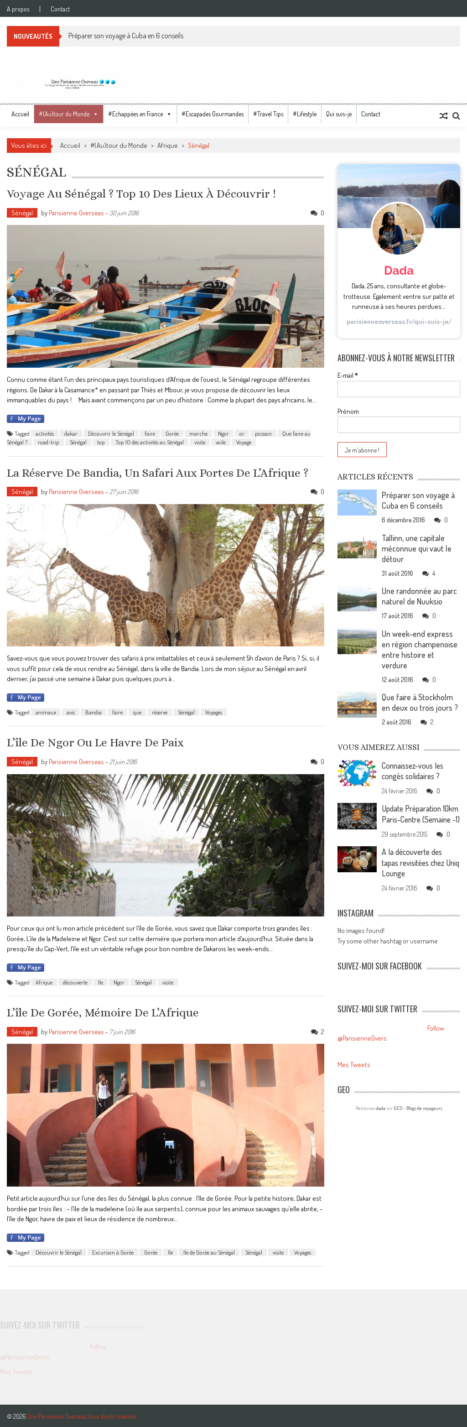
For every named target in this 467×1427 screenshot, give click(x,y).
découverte (75, 981)
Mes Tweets (353, 1073)
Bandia (93, 711)
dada (380, 1117)
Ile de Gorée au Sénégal (209, 1251)
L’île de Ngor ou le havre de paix (96, 742)
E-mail (347, 375)
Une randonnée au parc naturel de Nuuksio (419, 596)
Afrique (167, 145)
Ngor (223, 433)
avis (71, 711)
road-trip (48, 442)
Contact (60, 9)
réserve (159, 711)
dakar (71, 433)
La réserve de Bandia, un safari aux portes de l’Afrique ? (158, 472)
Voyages (213, 711)
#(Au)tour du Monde (64, 114)
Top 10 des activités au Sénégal (149, 442)
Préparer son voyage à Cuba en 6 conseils (125, 35)
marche (198, 433)
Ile (100, 981)
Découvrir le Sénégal (111, 433)
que (137, 711)
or (241, 433)
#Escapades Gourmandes (213, 114)
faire (150, 433)
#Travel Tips (268, 114)
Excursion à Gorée (113, 1251)
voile (221, 442)
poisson (263, 433)
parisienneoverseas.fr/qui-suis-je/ (399, 321)
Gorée (172, 433)
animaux (46, 711)
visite (199, 442)
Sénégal (22, 212)
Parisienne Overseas (76, 212)
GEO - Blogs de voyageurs (418, 1117)
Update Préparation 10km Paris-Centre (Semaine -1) (413, 818)
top (101, 442)
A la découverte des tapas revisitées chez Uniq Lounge (416, 871)
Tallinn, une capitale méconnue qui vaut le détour (416, 548)
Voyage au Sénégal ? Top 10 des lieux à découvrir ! (143, 193)
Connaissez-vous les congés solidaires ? (415, 770)
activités (45, 433)
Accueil (20, 114)
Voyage (243, 442)
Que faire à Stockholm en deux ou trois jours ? (420, 702)
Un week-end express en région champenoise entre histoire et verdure (419, 649)
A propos (18, 9)
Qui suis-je (339, 114)
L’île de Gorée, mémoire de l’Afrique (103, 1012)
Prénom (348, 411)
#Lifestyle (305, 114)
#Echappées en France (135, 114)
